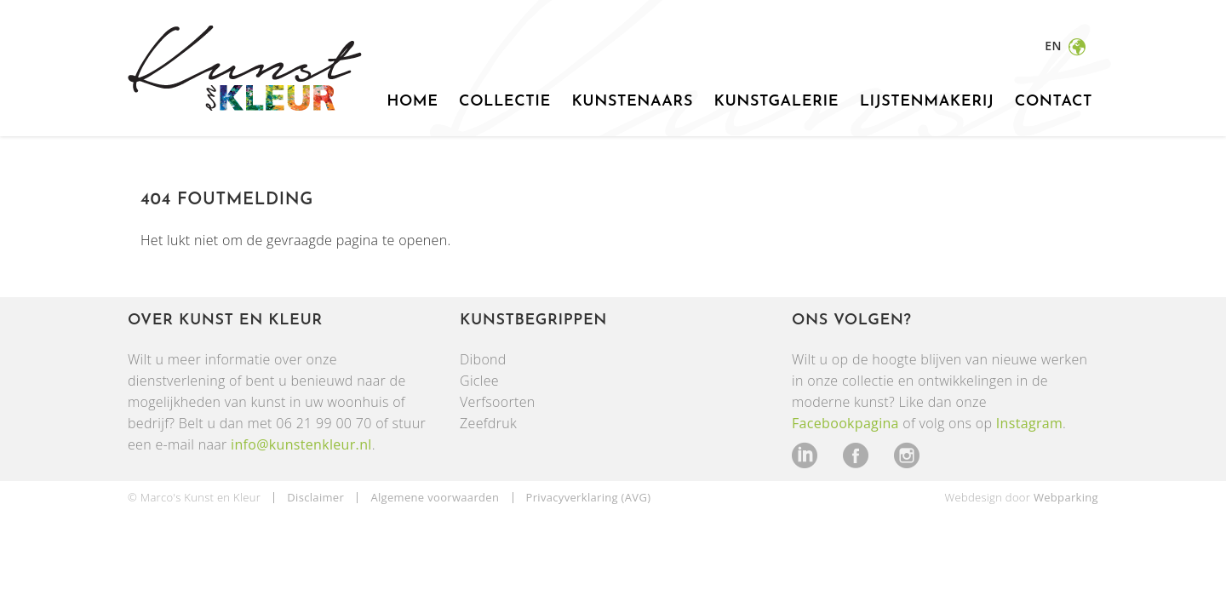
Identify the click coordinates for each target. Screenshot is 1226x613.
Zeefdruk (488, 423)
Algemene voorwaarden (434, 497)
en (1054, 45)
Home (412, 102)
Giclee (479, 380)
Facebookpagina (845, 423)
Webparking (1066, 497)
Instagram (1029, 423)
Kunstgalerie (776, 102)
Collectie (505, 102)
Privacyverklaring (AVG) (588, 497)
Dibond (483, 359)
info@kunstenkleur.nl (301, 444)
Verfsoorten (498, 401)
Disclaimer (315, 497)
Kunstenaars (632, 102)
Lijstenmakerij (927, 102)
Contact (1053, 102)
